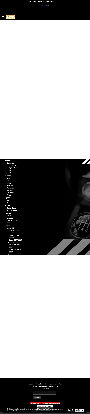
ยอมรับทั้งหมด (79, 410)
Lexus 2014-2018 (15, 240)
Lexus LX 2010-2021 (15, 305)
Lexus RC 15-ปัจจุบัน (14, 329)
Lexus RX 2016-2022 (15, 346)
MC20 (9, 216)
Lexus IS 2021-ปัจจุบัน (14, 258)
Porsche (8, 176)
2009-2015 (11, 116)
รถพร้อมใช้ (8, 27)
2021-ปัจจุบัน (11, 55)
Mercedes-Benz (11, 173)
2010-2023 (11, 134)
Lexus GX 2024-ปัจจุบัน (15, 365)
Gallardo (10, 158)
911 (8, 181)
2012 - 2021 (11, 73)
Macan (9, 190)
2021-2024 (11, 91)
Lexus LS (8, 98)
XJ (8, 200)
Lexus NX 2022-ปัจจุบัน (15, 322)
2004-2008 (11, 114)
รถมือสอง (8, 225)
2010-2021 (10, 376)
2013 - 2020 (11, 57)
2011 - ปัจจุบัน (12, 50)
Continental (11, 165)
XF (8, 203)
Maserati (8, 213)
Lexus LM (8, 85)
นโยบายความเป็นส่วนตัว (21, 411)
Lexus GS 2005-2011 (15, 246)
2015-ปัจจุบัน (11, 109)
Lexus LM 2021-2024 (15, 274)
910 (8, 178)
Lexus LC (8, 93)
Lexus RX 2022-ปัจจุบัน (15, 350)
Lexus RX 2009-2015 (15, 341)
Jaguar (7, 198)
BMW (6, 137)
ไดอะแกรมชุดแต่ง (10, 35)
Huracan (10, 155)
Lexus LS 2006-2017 (15, 293)
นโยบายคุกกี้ (34, 411)
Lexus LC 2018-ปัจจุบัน (15, 286)
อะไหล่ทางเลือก (10, 44)
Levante (10, 218)
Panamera (10, 188)
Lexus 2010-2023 (15, 368)
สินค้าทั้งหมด (9, 33)
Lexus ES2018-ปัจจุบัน (14, 236)
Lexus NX (8, 78)
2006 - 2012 (11, 60)
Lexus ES (8, 62)
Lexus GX (8, 129)
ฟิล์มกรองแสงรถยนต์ (12, 38)
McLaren (8, 205)
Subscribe (37, 397)
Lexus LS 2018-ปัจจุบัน (14, 298)
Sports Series (12, 210)
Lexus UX (8, 124)
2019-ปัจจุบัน (11, 126)
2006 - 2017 (11, 103)
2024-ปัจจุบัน (11, 88)
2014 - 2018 (11, 68)
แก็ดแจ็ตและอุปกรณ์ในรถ (13, 41)
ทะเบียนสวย (8, 30)
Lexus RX (8, 111)
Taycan (9, 195)
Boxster (10, 185)
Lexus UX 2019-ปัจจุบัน (15, 357)
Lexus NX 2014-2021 (15, 317)
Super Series (11, 208)
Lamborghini (9, 150)
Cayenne (10, 193)
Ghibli (9, 223)
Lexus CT (8, 47)
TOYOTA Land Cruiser (13, 142)
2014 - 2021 (11, 80)
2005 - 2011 (11, 75)
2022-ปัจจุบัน (11, 83)
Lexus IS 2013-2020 (14, 267)
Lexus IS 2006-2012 (14, 262)
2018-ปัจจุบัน (11, 96)
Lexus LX (10, 302)
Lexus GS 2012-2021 (15, 250)
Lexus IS (8, 52)
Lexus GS (8, 70)
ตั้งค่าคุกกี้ (70, 410)
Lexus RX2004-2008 (15, 336)
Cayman (10, 183)
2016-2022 (11, 119)
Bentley (7, 160)
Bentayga (10, 163)
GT (10, 170)
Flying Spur (13, 168)
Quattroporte (12, 220)
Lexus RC (8, 106)
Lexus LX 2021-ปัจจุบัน (15, 310)
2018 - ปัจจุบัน (12, 65)
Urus (8, 153)
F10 (8, 139)
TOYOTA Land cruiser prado (13, 146)
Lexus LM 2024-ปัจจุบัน (15, 279)
